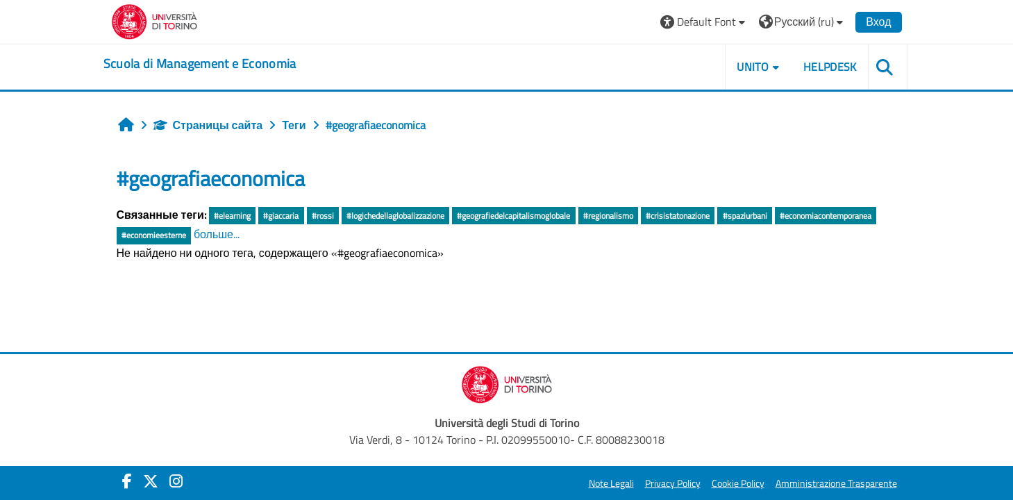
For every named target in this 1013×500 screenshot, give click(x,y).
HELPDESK (830, 66)
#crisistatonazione (678, 215)
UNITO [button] (753, 66)
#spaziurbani (745, 215)
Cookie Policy (738, 483)
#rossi (323, 215)
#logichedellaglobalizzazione (395, 215)
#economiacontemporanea (825, 215)
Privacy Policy (673, 483)
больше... (217, 234)
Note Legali (611, 483)
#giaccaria (281, 215)
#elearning (232, 215)
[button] (704, 22)
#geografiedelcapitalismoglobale (513, 215)
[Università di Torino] (154, 20)
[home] (199, 64)
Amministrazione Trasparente (836, 483)
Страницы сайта (208, 125)
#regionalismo (608, 215)
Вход (878, 21)
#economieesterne (154, 235)
